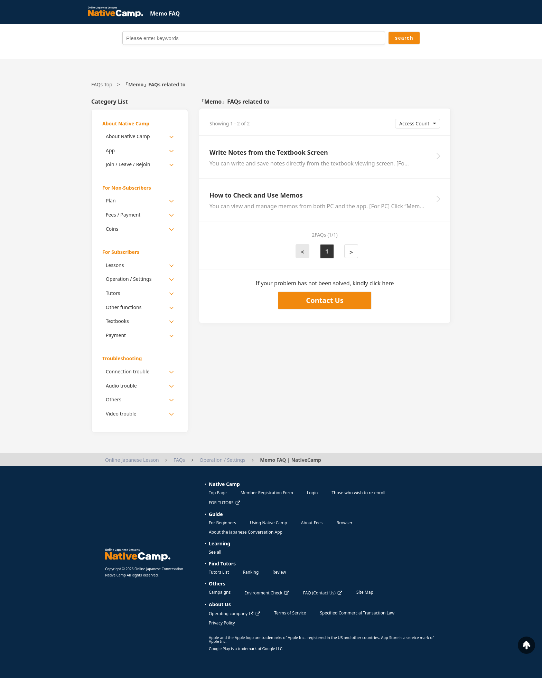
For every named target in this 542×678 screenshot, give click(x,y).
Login (312, 493)
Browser (344, 523)
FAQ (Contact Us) (319, 593)
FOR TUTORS (221, 503)
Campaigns (220, 592)
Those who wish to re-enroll (358, 493)
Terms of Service (290, 613)
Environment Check (263, 593)
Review (279, 572)
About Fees (312, 523)
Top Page (218, 493)
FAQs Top (101, 84)
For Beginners (222, 523)
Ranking (251, 572)
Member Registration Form (267, 493)
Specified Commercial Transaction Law (357, 613)
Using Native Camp (268, 523)
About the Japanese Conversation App (245, 532)
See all (215, 552)
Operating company (231, 614)
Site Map (364, 592)
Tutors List (219, 572)
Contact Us (324, 300)
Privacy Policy (222, 623)
